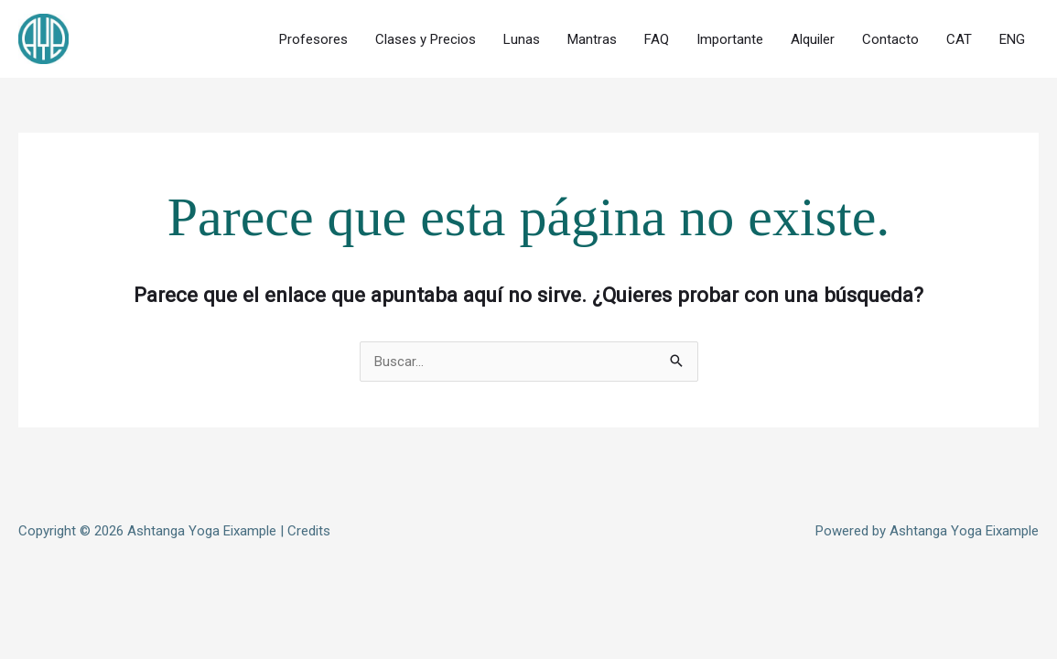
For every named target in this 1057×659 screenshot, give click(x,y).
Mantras (592, 39)
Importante (729, 39)
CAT (959, 39)
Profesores (313, 39)
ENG (1012, 39)
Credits (308, 531)
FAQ (656, 39)
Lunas (521, 39)
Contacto (890, 39)
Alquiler (813, 39)
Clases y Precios (425, 39)
